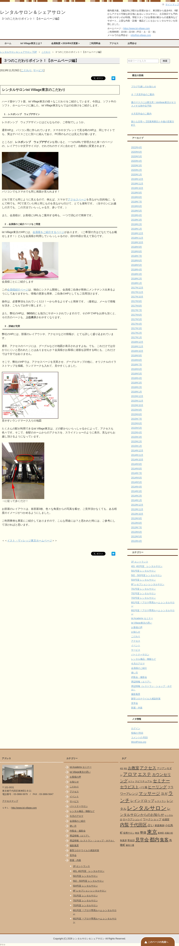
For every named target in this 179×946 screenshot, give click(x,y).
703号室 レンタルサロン (143, 598)
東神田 (161, 833)
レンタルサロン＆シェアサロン (33, 12)
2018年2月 (136, 278)
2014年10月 (137, 459)
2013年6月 (136, 532)
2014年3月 (136, 491)
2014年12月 (137, 450)
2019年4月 (136, 215)
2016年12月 (137, 342)
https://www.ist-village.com (136, 28)
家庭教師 (159, 825)
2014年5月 (136, 482)
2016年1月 (136, 391)
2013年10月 (137, 514)
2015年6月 (136, 423)
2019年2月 (136, 224)
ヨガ (164, 794)
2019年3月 (136, 219)
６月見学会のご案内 (141, 113)
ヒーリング (157, 787)
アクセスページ (77, 199)
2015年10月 (137, 405)
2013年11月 (137, 509)
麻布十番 (130, 845)
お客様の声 (136, 627)
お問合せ (132, 43)
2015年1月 (136, 446)
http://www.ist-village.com (24, 807)
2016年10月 (137, 351)
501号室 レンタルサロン (143, 571)
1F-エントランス (139, 561)
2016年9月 (136, 355)
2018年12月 (137, 233)
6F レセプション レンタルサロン (147, 584)
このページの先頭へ (158, 942)
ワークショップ (152, 819)
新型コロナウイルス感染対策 (146, 698)
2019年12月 (137, 179)
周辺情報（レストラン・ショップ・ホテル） (92, 840)
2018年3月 (136, 274)
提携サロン (129, 833)
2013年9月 (136, 518)
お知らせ (135, 632)
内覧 (124, 824)
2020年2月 (136, 170)
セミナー (161, 780)
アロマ (130, 774)
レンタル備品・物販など (143, 659)
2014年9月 (136, 464)
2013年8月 (136, 523)
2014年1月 (136, 500)
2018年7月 (136, 256)
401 (121, 768)
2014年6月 (136, 477)
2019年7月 (136, 201)
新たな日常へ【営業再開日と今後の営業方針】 (152, 123)
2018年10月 (137, 242)
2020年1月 (136, 174)
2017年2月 (136, 333)
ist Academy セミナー (142, 618)
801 (125, 768)
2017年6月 (136, 315)
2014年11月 (137, 455)
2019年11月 (137, 183)
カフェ (131, 781)
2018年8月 (136, 251)
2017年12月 (137, 287)
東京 (152, 832)
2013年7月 (136, 527)
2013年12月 (137, 505)
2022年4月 (136, 147)
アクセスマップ (10, 801)
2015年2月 (136, 441)
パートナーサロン (140, 654)
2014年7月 (136, 473)
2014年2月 (136, 495)
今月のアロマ (138, 663)
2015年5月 (136, 428)
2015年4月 (136, 432)
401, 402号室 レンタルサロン (147, 566)
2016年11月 (137, 346)
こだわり (26, 70)
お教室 (133, 768)
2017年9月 (136, 301)
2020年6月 (136, 152)
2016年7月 (136, 364)
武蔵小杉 (169, 833)
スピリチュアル (143, 781)
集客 (164, 839)
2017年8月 (136, 305)
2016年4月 (136, 378)
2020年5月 (136, 156)
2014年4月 (136, 486)
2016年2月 (136, 387)
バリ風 (143, 787)
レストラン (160, 801)
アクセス (114, 43)
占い (151, 825)
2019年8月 (136, 197)
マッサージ (149, 793)
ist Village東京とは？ (31, 43)
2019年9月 (136, 192)
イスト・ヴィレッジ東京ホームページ (29, 540)
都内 (154, 839)
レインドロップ (142, 801)
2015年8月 (136, 414)
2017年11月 (137, 292)
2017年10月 (137, 296)
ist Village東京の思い (141, 623)
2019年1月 (136, 229)
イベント (135, 645)
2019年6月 (136, 206)
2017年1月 (136, 337)
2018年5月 (136, 265)
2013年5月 (136, 536)
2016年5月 (136, 373)
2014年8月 (136, 468)
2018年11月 (137, 238)
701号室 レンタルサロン (143, 589)
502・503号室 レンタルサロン (146, 575)
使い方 (134, 672)
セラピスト (129, 787)
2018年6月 (136, 260)
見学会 (134, 703)
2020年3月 (136, 165)
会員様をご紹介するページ (48, 232)
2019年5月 (136, 210)
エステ (144, 774)
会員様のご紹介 (139, 668)
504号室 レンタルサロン (143, 580)
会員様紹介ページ (17, 289)
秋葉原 (123, 840)
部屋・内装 (136, 707)
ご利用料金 (94, 43)
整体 (143, 832)
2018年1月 (136, 283)
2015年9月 (136, 410)
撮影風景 (135, 694)
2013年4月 (136, 541)
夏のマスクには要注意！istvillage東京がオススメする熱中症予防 (153, 104)
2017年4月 (136, 324)
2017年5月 (136, 319)
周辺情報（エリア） (141, 681)
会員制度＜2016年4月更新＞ (65, 43)
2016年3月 (136, 382)
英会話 (131, 840)
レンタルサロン (147, 808)
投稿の (137, 733)
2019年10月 (137, 188)
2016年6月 (136, 369)
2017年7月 (136, 310)
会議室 (165, 819)
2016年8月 (136, 360)
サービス (38, 70)
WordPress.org (138, 742)
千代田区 (138, 824)
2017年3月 (136, 328)
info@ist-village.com (141, 35)
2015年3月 (136, 437)
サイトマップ (172, 4)
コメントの (139, 737)
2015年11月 (137, 400)
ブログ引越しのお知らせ (143, 86)
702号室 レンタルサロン (143, 593)
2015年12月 (137, 396)
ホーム (8, 43)
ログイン (135, 728)
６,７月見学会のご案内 (142, 94)
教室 (137, 833)
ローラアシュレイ (132, 819)
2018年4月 (136, 269)
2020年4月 (136, 161)
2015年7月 (136, 419)
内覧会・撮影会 (139, 677)
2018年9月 (136, 247)
